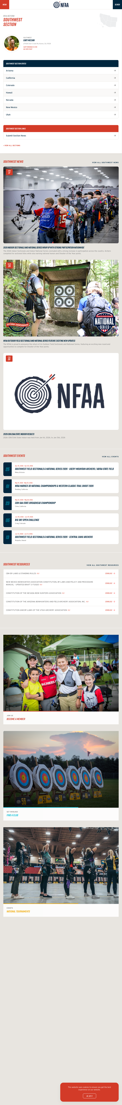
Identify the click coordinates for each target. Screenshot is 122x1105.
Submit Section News (16, 135)
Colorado (10, 85)
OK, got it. (89, 1096)
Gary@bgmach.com (30, 47)
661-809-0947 (27, 49)
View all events (110, 457)
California (10, 78)
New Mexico (11, 107)
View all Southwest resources (103, 565)
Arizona (9, 70)
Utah (8, 114)
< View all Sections (11, 145)
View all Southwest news (105, 162)
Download (108, 573)
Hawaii (9, 92)
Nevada (9, 100)
